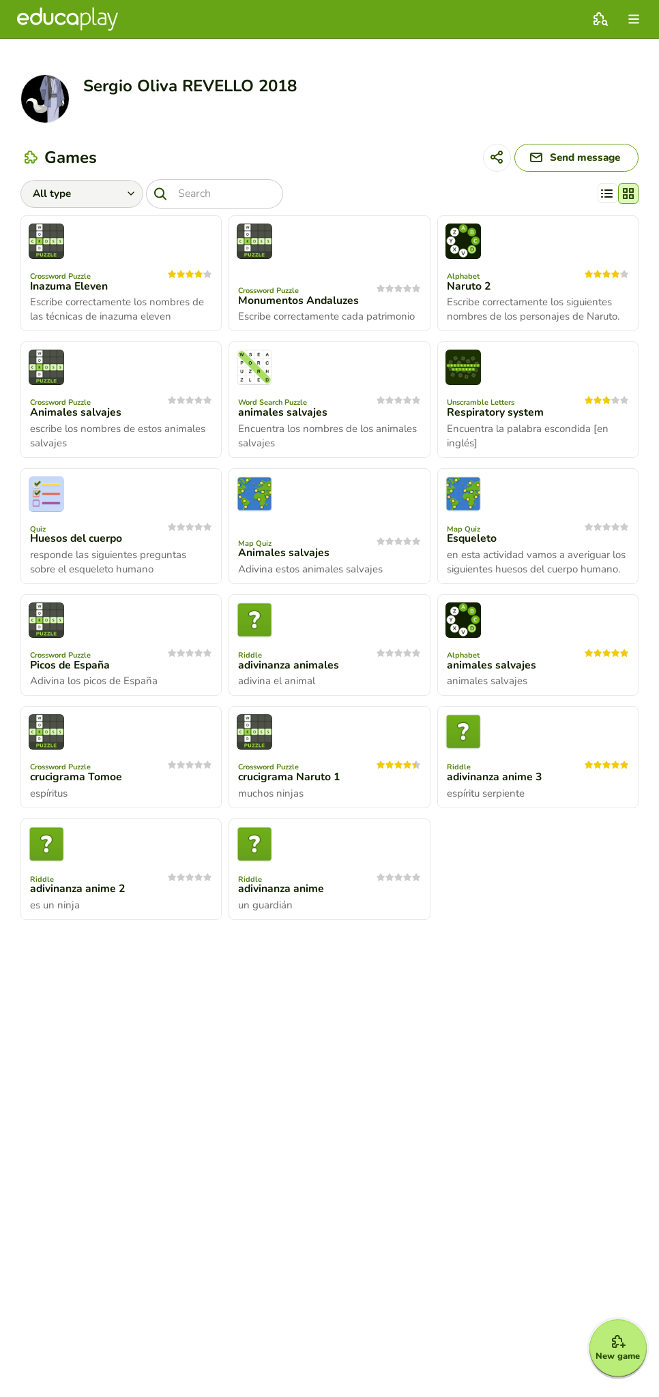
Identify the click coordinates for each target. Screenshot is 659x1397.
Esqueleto (472, 540)
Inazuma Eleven (70, 288)
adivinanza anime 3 (495, 778)
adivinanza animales (289, 667)
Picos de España (71, 667)
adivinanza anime (281, 890)
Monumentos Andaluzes (299, 302)
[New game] (612, 1344)
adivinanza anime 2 (78, 890)
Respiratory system (495, 414)
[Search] (217, 196)
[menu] (634, 19)
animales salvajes (282, 414)
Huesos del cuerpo (77, 540)
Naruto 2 (469, 288)
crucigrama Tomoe (76, 778)
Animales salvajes (75, 414)
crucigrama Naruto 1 (290, 778)
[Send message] (571, 159)
